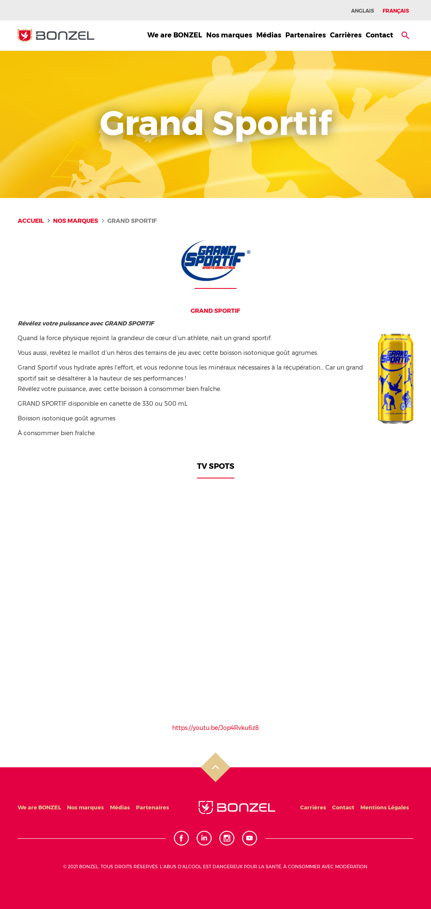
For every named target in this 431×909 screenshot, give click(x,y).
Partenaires (305, 35)
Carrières (346, 35)
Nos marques (229, 35)
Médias (268, 35)
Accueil (31, 221)
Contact (379, 35)
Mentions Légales (384, 807)
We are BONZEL (174, 35)
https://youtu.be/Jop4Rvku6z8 (215, 728)
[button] (405, 35)
